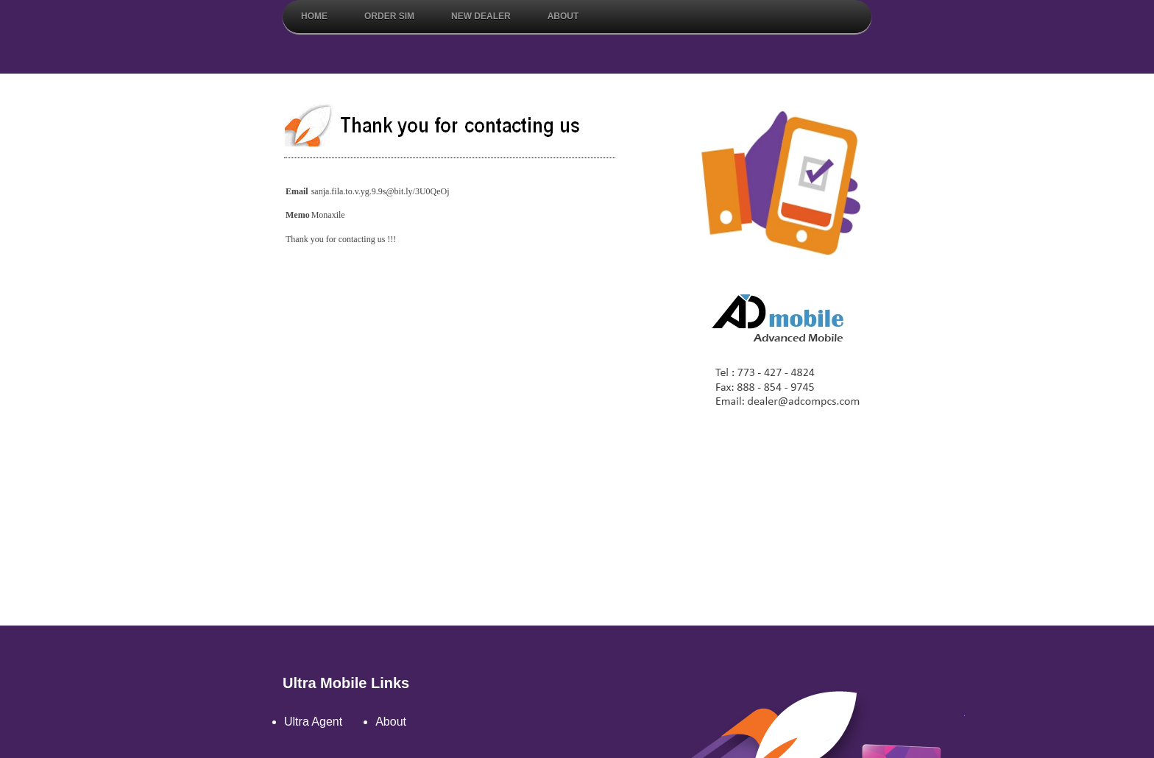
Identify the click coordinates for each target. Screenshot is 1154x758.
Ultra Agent (313, 721)
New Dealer (481, 16)
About (563, 16)
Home (314, 16)
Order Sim (389, 16)
